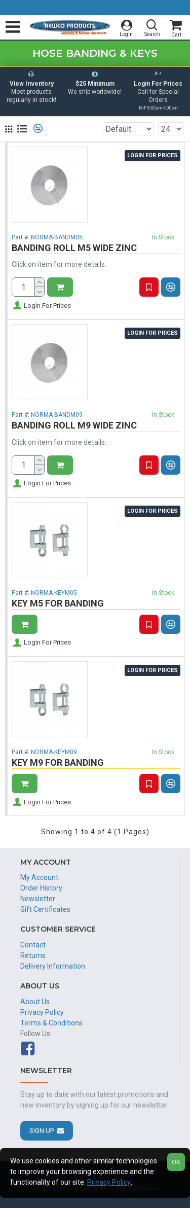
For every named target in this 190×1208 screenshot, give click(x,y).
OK (176, 1162)
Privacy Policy (109, 1182)
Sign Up (41, 1130)
